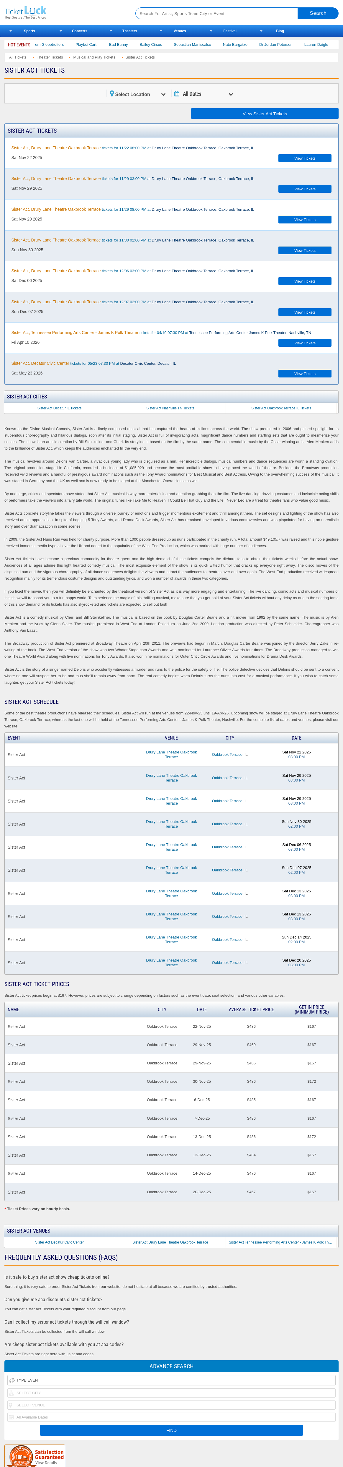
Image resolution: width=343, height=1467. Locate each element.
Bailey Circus (157, 44)
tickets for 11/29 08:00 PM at (133, 209)
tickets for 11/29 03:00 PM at (133, 178)
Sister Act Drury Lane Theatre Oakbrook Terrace (170, 1242)
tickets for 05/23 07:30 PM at (94, 363)
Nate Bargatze (241, 44)
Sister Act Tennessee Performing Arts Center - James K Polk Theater (283, 1242)
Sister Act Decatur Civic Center (59, 1242)
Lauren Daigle (323, 44)
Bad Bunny (125, 44)
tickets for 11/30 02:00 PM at (133, 240)
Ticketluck (63, 12)
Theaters (129, 31)
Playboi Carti (93, 44)
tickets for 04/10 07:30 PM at (161, 332)
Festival (230, 31)
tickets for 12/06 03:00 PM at (133, 270)
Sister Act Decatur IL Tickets (59, 408)
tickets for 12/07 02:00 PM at (133, 301)
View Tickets (305, 158)
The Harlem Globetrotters (48, 44)
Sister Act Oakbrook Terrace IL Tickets (281, 408)
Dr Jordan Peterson (282, 44)
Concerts (79, 31)
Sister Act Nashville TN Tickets (170, 408)
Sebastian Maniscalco (198, 44)
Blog (280, 31)
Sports (29, 31)
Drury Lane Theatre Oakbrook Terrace (171, 754)
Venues (180, 31)
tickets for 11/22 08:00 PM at (133, 147)
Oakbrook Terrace (227, 754)
